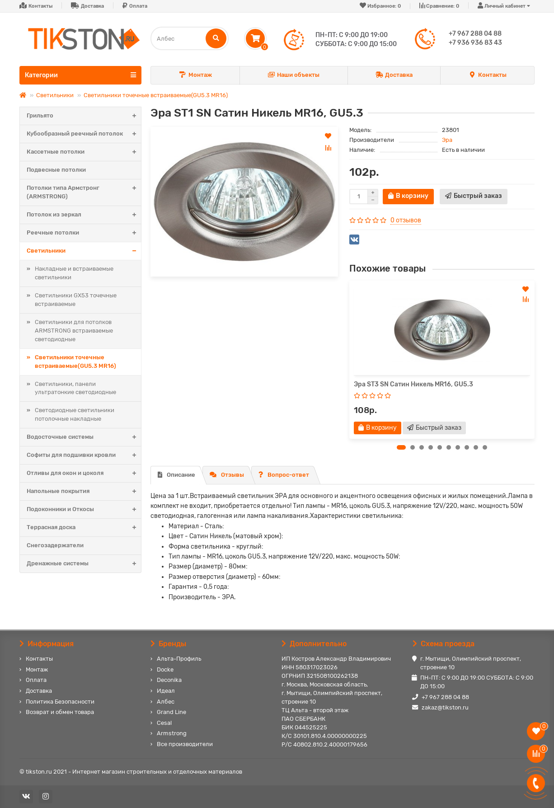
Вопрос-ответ (283, 474)
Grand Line (171, 712)
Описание (176, 474)
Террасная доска (84, 527)
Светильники (55, 95)
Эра (447, 139)
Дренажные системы (84, 564)
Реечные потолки (84, 233)
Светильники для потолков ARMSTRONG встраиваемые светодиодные (74, 331)
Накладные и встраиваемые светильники (74, 273)
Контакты (40, 6)
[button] (401, 447)
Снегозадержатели (55, 545)
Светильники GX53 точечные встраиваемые (76, 299)
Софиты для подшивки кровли (84, 455)
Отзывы (227, 474)
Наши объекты (294, 75)
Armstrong (172, 733)
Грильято (84, 116)
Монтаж (195, 75)
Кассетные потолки (84, 152)
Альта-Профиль (179, 658)
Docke (165, 669)
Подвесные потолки (56, 169)
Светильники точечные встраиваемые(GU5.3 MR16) (156, 95)
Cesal (164, 722)
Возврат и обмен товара (60, 712)
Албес (165, 701)
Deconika (169, 679)
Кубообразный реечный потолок (84, 134)
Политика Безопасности (60, 701)
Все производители (185, 744)
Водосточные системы (84, 437)
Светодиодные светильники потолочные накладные (74, 414)
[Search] (189, 38)
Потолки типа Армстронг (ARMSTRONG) (84, 192)
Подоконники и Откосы (84, 509)
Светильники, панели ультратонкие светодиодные (75, 388)
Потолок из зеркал (84, 215)
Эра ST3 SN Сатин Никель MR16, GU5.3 (413, 384)
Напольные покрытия (84, 491)
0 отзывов (405, 220)
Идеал (166, 690)
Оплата (138, 6)
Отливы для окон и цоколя (84, 473)
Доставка (92, 6)
